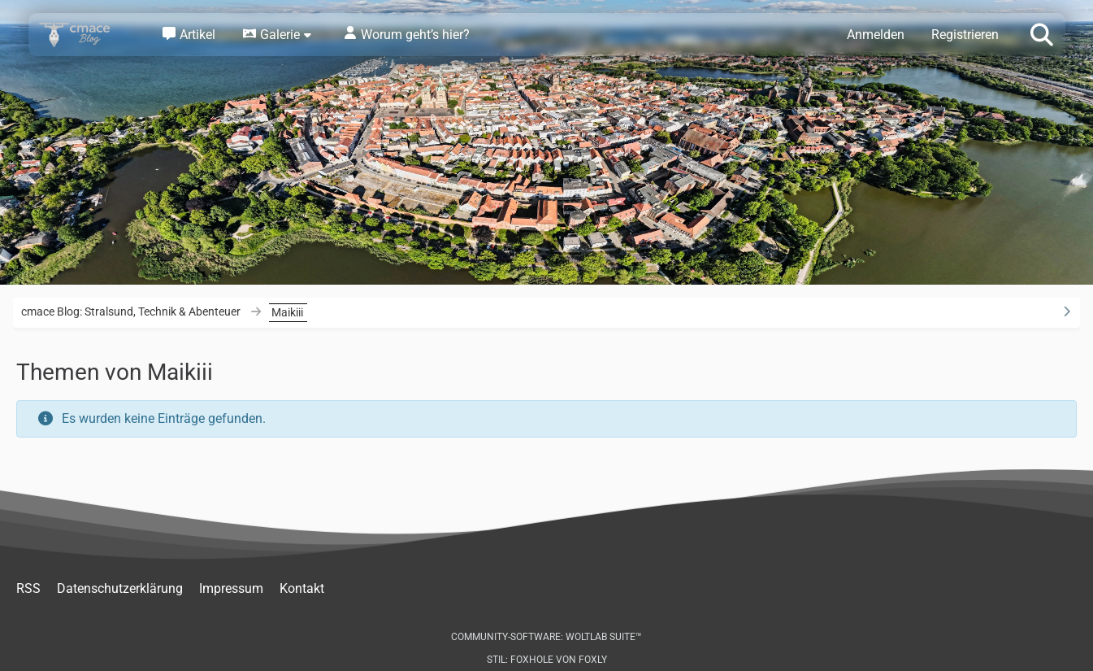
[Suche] (1041, 33)
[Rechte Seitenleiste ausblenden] (1066, 311)
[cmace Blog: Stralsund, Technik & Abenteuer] (85, 34)
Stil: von (547, 659)
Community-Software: (546, 637)
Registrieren (965, 34)
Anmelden (875, 34)
